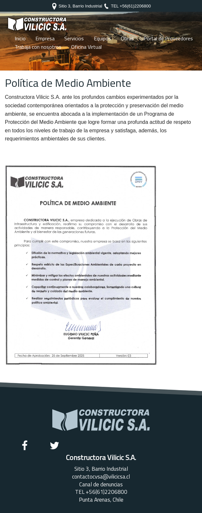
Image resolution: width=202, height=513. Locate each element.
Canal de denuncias (101, 484)
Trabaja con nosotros (38, 47)
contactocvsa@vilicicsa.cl (101, 476)
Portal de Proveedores (168, 38)
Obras (127, 38)
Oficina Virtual (86, 47)
